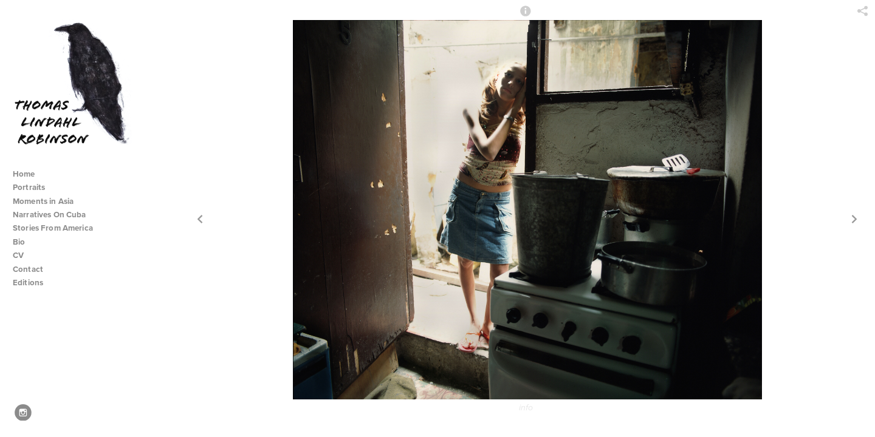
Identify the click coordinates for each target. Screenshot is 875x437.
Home (24, 174)
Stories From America (58, 228)
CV (18, 255)
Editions (28, 282)
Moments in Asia (48, 201)
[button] (525, 16)
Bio (19, 242)
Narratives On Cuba (54, 214)
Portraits (29, 187)
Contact (28, 269)
